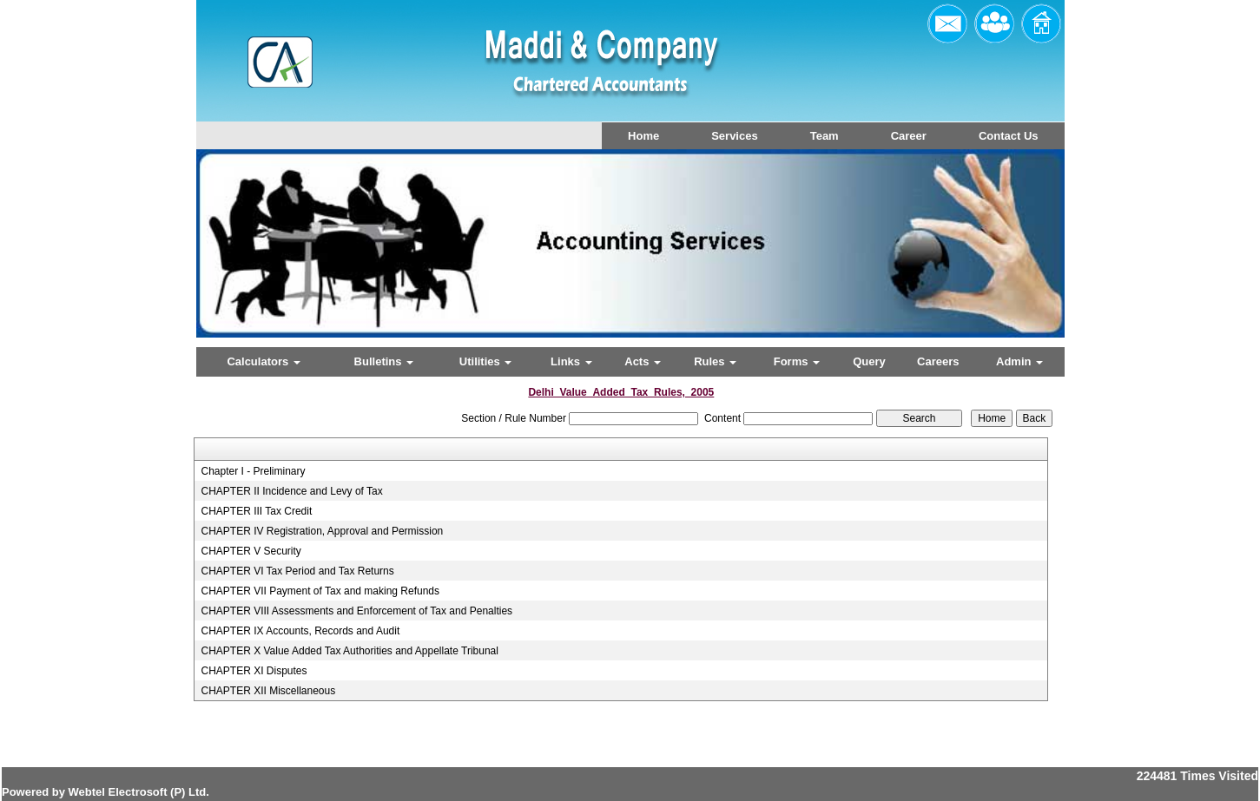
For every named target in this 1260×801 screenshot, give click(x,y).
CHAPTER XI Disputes (254, 671)
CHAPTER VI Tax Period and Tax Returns (297, 571)
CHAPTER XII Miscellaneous (268, 691)
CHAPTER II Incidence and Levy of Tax (291, 491)
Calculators (263, 361)
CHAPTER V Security (250, 551)
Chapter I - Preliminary (253, 471)
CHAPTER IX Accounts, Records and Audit (300, 631)
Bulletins (384, 361)
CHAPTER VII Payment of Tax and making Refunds (320, 591)
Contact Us (1009, 135)
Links (571, 361)
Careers (938, 361)
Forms (797, 361)
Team (824, 135)
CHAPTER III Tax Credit (256, 511)
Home (643, 135)
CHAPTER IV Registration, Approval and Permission (322, 531)
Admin (1019, 361)
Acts (642, 361)
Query (869, 361)
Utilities (485, 361)
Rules (715, 361)
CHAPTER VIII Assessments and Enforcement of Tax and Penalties (356, 611)
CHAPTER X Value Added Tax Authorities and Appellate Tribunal (349, 651)
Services (734, 135)
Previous (267, 258)
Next (985, 258)
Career (909, 135)
